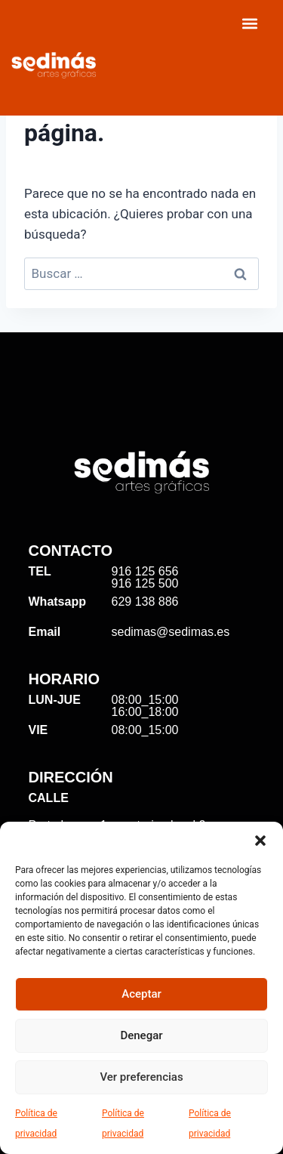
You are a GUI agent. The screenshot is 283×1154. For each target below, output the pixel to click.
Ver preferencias (141, 1077)
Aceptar (141, 994)
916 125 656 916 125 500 (145, 577)
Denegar (141, 1035)
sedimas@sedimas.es (171, 631)
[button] (260, 840)
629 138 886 (145, 601)
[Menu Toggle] (249, 23)
